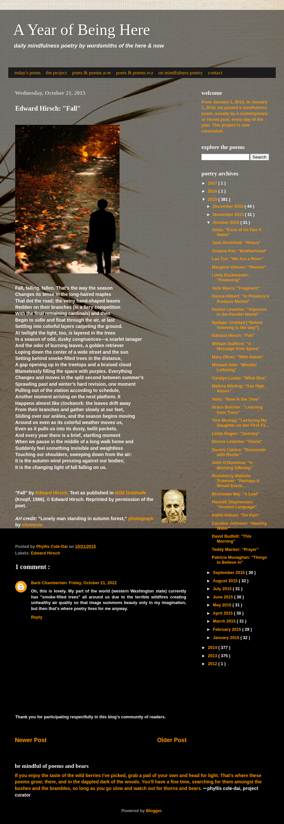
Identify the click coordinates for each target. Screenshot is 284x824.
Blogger (153, 810)
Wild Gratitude (130, 492)
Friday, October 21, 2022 (93, 583)
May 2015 (223, 605)
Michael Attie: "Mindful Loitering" (234, 367)
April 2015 (223, 613)
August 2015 (226, 581)
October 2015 (226, 222)
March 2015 (225, 621)
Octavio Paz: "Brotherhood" (239, 251)
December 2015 (229, 206)
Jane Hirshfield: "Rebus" (236, 242)
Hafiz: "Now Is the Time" (236, 399)
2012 (213, 664)
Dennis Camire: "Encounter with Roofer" (239, 452)
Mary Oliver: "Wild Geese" (237, 357)
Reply (36, 617)
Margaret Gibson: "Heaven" (239, 267)
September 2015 (229, 572)
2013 (213, 656)
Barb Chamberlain (49, 583)
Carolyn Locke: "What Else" (239, 378)
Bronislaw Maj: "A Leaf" (235, 494)
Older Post (172, 740)
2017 (213, 183)
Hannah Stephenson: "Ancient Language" (234, 504)
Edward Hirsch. (52, 492)
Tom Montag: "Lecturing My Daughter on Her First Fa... (240, 423)
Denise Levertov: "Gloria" (237, 441)
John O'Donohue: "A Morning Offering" (232, 465)
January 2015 (226, 637)
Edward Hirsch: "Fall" (233, 335)
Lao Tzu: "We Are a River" (237, 259)
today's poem (28, 72)
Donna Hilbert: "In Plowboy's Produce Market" (240, 299)
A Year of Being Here (81, 29)
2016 (213, 191)
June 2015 (223, 597)
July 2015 (223, 589)
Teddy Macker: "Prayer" (235, 549)
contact (215, 72)
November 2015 (229, 214)
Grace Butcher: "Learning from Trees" (237, 409)
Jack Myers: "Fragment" (236, 288)
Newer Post (31, 740)
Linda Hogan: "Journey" (236, 433)
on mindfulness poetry (181, 72)
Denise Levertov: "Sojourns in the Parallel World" (239, 312)
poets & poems (91, 72)
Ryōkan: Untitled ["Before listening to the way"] (237, 325)
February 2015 (227, 629)
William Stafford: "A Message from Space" (236, 346)
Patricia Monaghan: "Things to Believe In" (239, 560)
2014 (213, 647)
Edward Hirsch (45, 553)
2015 (213, 199)
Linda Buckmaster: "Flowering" (230, 277)
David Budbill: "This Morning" (231, 539)
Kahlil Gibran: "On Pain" (236, 515)
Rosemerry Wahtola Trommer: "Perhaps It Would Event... (235, 481)
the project (56, 72)
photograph (141, 518)
